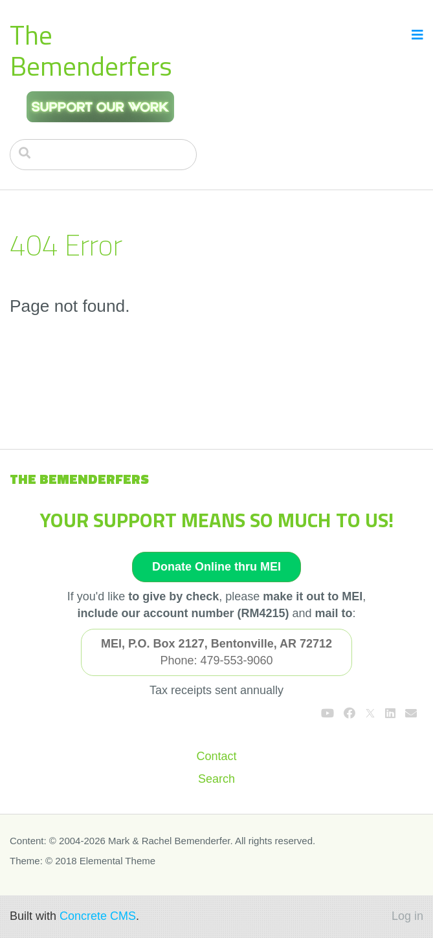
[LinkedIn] (390, 713)
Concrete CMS (98, 916)
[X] (370, 713)
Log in (407, 916)
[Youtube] (327, 713)
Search (216, 778)
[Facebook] (349, 713)
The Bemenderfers (91, 50)
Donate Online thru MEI (216, 566)
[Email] (411, 713)
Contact (216, 756)
